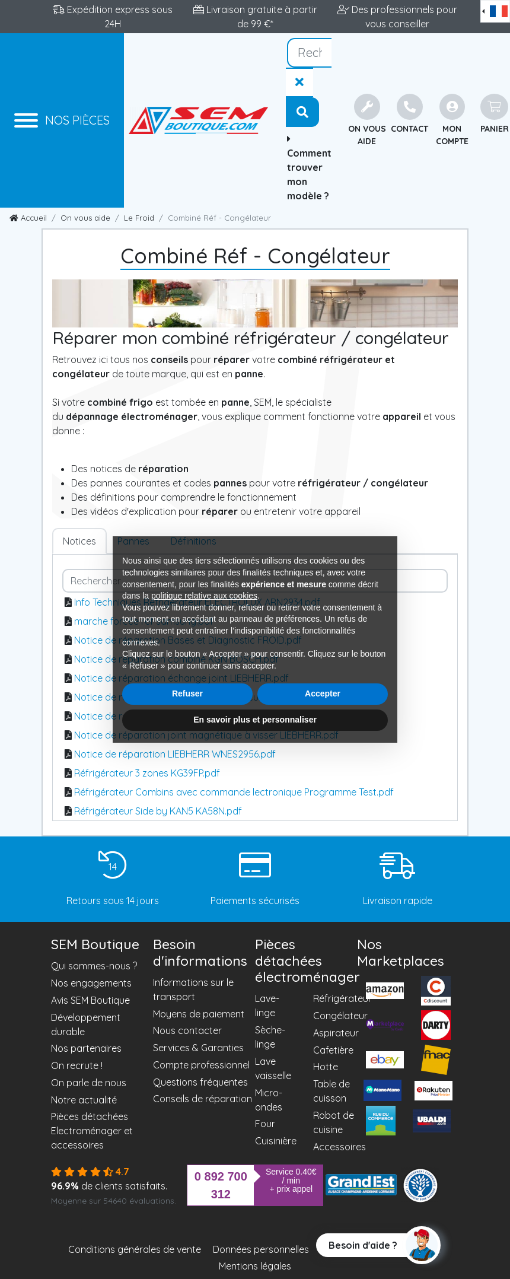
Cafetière (333, 1050)
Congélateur (340, 1016)
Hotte (325, 1067)
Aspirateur (336, 1033)
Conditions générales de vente (134, 1249)
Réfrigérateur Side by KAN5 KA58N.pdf (158, 811)
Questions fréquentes (200, 1082)
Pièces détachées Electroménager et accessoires (92, 1131)
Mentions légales (255, 1266)
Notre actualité (84, 1100)
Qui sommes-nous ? (94, 966)
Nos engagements (91, 983)
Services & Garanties (198, 1048)
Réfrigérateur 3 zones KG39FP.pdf (147, 773)
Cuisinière (276, 1141)
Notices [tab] (79, 541)
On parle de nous (88, 1083)
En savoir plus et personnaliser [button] (255, 719)
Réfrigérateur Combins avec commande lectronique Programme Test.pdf (234, 792)
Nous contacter (187, 1030)
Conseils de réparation (202, 1099)
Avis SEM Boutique (90, 1000)
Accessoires (339, 1147)
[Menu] (62, 120)
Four (265, 1124)
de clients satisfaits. (109, 1186)
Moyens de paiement (198, 1014)
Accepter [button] (322, 693)
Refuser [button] (187, 693)
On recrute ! (77, 1065)
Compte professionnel (201, 1065)
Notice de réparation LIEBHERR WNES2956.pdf (175, 754)
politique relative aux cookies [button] (204, 595)
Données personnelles (261, 1249)
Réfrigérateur (342, 998)
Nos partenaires (86, 1048)
